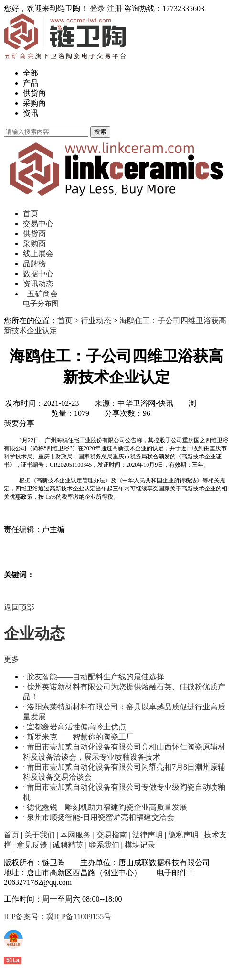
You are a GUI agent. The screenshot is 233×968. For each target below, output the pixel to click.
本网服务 (75, 835)
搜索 (100, 131)
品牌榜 (34, 264)
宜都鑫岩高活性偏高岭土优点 (76, 727)
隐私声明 (183, 835)
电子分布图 (41, 303)
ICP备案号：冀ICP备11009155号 (57, 917)
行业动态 (96, 320)
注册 (114, 8)
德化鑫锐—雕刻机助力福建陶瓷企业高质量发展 (107, 807)
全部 (30, 73)
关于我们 (39, 835)
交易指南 (111, 835)
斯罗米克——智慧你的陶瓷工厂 (80, 737)
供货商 (34, 93)
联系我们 (104, 845)
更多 (11, 659)
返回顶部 (19, 607)
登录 (97, 8)
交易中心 (38, 223)
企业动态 (34, 633)
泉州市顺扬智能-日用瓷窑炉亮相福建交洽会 (100, 817)
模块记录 (140, 845)
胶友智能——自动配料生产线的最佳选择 (95, 677)
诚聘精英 (68, 845)
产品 (30, 83)
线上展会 (38, 254)
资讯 (30, 113)
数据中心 (38, 274)
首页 (30, 213)
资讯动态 (38, 284)
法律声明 (147, 835)
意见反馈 (32, 845)
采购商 (34, 103)
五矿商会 (42, 294)
